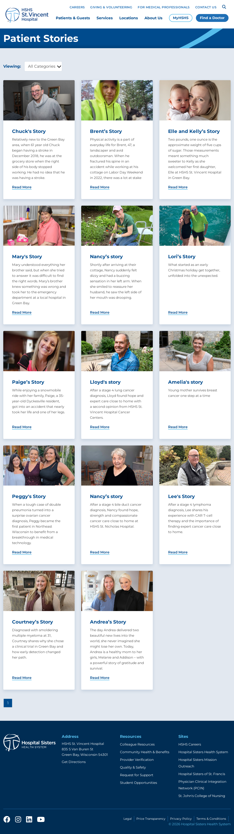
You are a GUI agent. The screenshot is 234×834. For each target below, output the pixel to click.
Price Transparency (150, 819)
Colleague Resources (137, 744)
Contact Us (205, 7)
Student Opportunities (138, 783)
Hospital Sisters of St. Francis (201, 774)
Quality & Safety (133, 767)
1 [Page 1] (8, 703)
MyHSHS (180, 18)
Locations (128, 18)
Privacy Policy (181, 819)
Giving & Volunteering (111, 7)
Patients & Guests (73, 18)
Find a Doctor (212, 18)
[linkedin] (29, 819)
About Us (153, 18)
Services (105, 18)
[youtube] (41, 819)
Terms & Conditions (211, 819)
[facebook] (6, 819)
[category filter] (43, 66)
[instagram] (18, 819)
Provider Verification (137, 760)
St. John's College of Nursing (201, 796)
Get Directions (74, 762)
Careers (77, 7)
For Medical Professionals (164, 7)
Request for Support (136, 775)
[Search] (224, 7)
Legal (127, 819)
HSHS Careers (189, 744)
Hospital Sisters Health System (203, 752)
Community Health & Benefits (144, 752)
